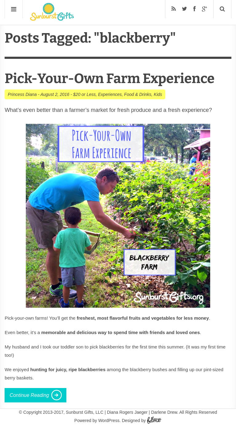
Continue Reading (29, 395)
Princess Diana (22, 94)
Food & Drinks (137, 94)
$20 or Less (84, 94)
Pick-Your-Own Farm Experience (109, 78)
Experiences (110, 94)
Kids (158, 94)
